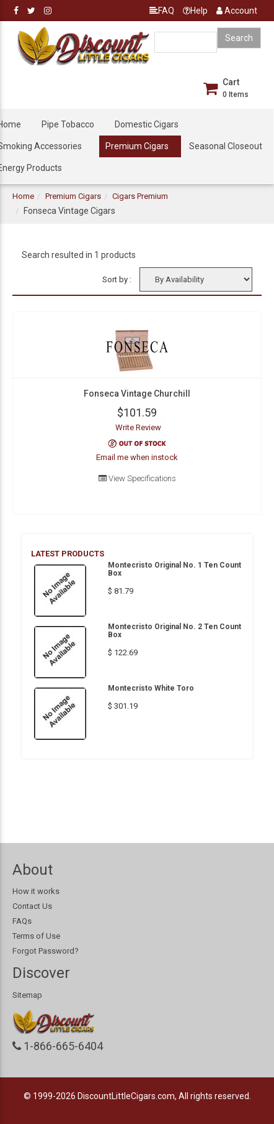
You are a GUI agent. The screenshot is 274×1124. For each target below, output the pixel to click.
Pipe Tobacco (68, 124)
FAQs (22, 921)
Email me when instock (137, 457)
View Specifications (137, 478)
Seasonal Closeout (225, 146)
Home (23, 196)
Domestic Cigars (147, 124)
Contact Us (32, 906)
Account (236, 11)
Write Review (138, 427)
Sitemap (27, 995)
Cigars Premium (140, 196)
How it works (36, 891)
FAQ (161, 11)
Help (195, 11)
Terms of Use (36, 936)
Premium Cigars (137, 146)
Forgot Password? (45, 951)
